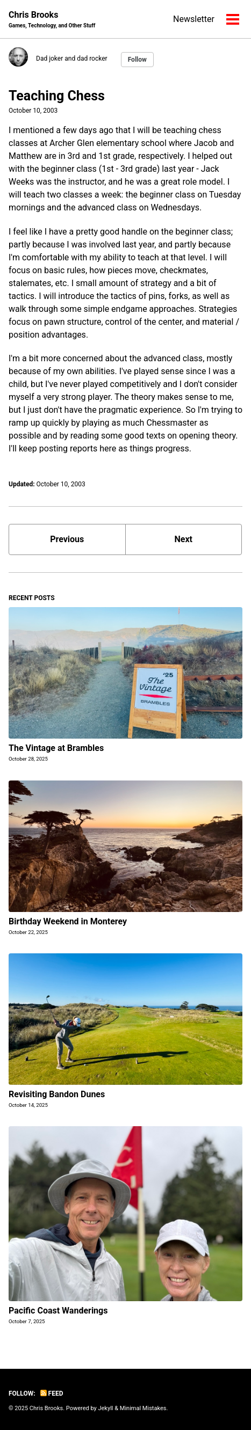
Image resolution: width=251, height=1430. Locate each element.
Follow (137, 59)
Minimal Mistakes (143, 1408)
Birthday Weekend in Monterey (68, 921)
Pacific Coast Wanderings (58, 1310)
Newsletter (193, 19)
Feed (51, 1393)
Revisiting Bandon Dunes (57, 1094)
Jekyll (105, 1408)
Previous (67, 539)
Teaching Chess (57, 96)
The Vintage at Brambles (56, 748)
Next (183, 539)
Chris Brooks (52, 20)
